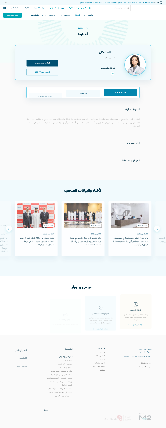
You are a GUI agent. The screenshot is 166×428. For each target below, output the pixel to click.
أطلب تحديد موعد (12, 15)
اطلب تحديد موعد (42, 63)
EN (4, 8)
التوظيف (26, 8)
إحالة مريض (57, 8)
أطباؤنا (77, 15)
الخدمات (65, 15)
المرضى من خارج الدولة (80, 8)
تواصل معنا (35, 15)
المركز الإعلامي (15, 8)
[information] (5, 2)
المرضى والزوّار (49, 15)
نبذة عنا (88, 15)
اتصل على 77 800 (42, 72)
